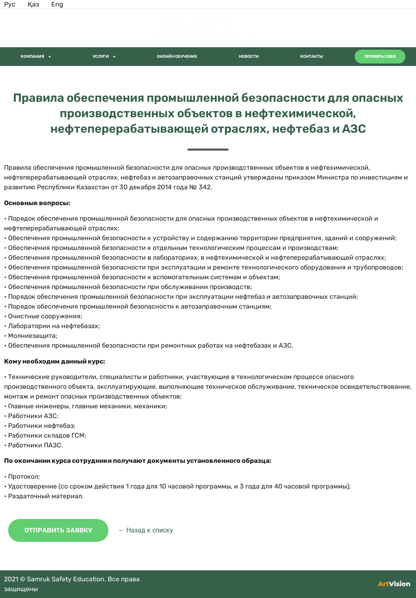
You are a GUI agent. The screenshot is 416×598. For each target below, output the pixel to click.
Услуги (104, 56)
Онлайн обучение (177, 56)
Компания (36, 56)
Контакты (311, 56)
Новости (249, 56)
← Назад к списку (145, 530)
